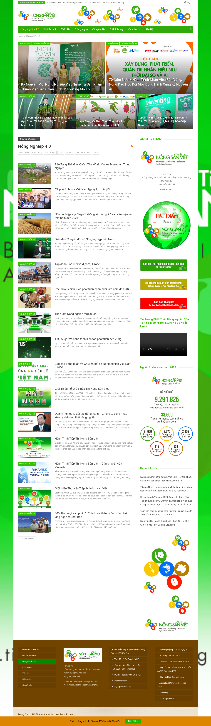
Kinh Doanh (50, 29)
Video (95, 153)
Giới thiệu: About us (30, 649)
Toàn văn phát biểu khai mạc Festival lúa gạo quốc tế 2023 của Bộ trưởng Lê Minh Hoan (46, 121)
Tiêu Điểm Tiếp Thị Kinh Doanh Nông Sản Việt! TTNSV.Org (128, 651)
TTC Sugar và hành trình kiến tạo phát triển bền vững (88, 339)
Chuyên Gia (98, 29)
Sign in (188, 2)
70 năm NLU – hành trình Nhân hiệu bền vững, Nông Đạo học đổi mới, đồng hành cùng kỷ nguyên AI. (148, 84)
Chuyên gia (113, 43)
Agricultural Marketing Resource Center (171, 685)
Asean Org (163, 693)
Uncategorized (82, 153)
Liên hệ (149, 29)
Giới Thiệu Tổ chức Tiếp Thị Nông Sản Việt (82, 388)
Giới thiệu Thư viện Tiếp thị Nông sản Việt (81, 488)
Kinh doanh (50, 153)
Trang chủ (23, 714)
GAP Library (116, 29)
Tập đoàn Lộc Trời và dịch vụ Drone (77, 264)
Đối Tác (61, 2)
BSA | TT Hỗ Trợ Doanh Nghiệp (127, 659)
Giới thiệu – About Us (42, 714)
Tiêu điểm (133, 723)
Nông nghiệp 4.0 (29, 29)
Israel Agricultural (166, 699)
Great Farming (117, 2)
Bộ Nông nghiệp (74, 2)
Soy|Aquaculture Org (122, 687)
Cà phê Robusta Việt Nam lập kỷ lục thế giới (82, 189)
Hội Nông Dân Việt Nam (169, 655)
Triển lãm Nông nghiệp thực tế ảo (76, 314)
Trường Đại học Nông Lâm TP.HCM (174, 661)
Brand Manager (120, 681)
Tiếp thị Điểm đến (92, 2)
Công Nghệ (81, 29)
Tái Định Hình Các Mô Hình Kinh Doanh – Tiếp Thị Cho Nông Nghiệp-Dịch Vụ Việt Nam (163, 121)
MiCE (61, 153)
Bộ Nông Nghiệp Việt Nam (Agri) (173, 649)
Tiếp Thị (65, 29)
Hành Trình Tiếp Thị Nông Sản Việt (76, 438)
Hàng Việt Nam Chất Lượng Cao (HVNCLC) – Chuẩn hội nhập (126, 667)
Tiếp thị (69, 153)
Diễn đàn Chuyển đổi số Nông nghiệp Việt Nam (84, 239)
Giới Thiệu (51, 2)
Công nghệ (24, 43)
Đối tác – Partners (29, 655)
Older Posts (27, 538)
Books (106, 2)
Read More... (166, 189)
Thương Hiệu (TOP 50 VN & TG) (127, 675)
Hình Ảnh (133, 29)
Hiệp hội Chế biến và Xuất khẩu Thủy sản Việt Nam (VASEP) (174, 669)
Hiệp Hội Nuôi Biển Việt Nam (171, 677)
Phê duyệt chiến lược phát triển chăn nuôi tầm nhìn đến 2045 (93, 289)
